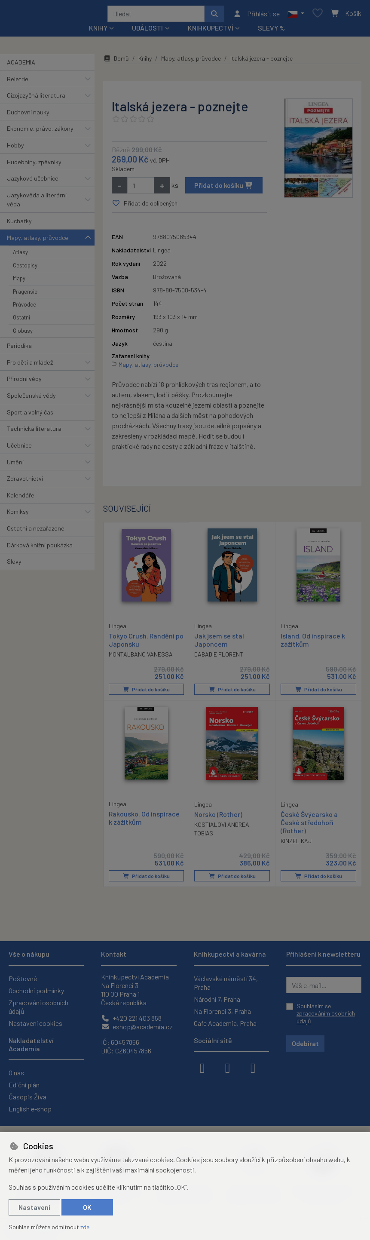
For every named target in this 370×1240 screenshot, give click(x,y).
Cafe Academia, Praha (225, 1023)
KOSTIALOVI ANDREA (221, 827)
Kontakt (113, 954)
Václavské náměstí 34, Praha (226, 982)
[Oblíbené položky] (317, 15)
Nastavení (34, 1207)
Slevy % (271, 31)
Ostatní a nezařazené (35, 531)
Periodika (19, 348)
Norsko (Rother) (218, 817)
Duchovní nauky (28, 115)
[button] (295, 15)
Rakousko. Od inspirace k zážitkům (144, 820)
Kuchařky (19, 223)
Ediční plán (24, 1084)
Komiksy (18, 514)
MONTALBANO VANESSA (141, 656)
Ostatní (21, 320)
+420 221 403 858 (131, 1018)
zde (84, 1227)
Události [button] (147, 31)
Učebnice (19, 448)
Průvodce (24, 307)
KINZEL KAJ (296, 843)
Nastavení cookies (35, 1023)
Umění (15, 465)
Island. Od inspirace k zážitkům (313, 643)
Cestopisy (25, 268)
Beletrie (17, 82)
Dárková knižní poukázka (40, 548)
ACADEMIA (21, 65)
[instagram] (227, 1067)
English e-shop (30, 1109)
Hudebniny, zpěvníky (34, 165)
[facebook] (202, 1067)
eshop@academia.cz (137, 1026)
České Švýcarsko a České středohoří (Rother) (309, 825)
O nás (16, 1072)
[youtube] (253, 1067)
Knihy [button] (98, 31)
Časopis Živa (27, 1097)
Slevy (14, 564)
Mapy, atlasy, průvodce (37, 240)
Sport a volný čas (30, 415)
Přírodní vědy (24, 382)
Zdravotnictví (25, 481)
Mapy (19, 281)
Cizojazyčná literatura (36, 98)
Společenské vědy (31, 398)
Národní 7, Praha (217, 999)
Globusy (23, 333)
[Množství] (140, 188)
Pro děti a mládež (30, 365)
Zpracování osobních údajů (38, 1006)
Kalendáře (20, 498)
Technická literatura (34, 431)
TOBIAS (203, 835)
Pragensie (25, 294)
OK (87, 1207)
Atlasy (20, 255)
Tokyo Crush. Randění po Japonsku (146, 642)
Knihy (145, 61)
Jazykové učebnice (32, 181)
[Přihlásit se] (256, 15)
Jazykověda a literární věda (37, 202)
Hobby (15, 148)
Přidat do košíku (223, 188)
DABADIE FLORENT (218, 657)
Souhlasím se (326, 1013)
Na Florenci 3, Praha (222, 1011)
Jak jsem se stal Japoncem (219, 643)
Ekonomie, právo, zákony (40, 131)
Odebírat (305, 1043)
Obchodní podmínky (36, 990)
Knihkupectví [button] (210, 31)
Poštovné (23, 978)
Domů (116, 61)
